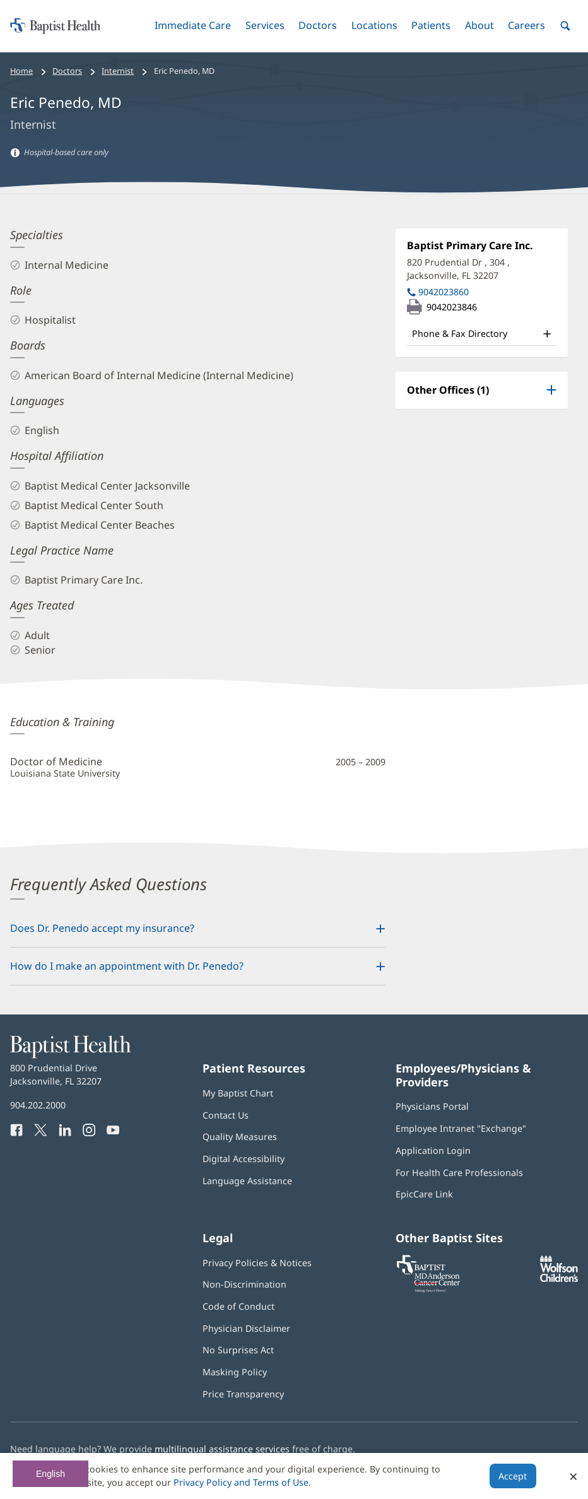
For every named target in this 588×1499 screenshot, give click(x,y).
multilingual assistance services (222, 1449)
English (50, 1474)
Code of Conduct (238, 1306)
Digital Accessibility (244, 1159)
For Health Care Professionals (459, 1173)
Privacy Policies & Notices (257, 1263)
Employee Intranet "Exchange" (461, 1128)
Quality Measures (240, 1137)
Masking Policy (235, 1372)
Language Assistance (247, 1181)
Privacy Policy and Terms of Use (241, 1482)
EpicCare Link (424, 1194)
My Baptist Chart (238, 1093)
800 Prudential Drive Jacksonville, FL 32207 (56, 1074)
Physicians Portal (432, 1106)
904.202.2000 (38, 1105)
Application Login (433, 1150)
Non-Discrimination (244, 1284)
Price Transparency (243, 1394)
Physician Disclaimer (246, 1328)
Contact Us (226, 1115)
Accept (512, 1476)
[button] (193, 25)
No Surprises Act (238, 1350)
